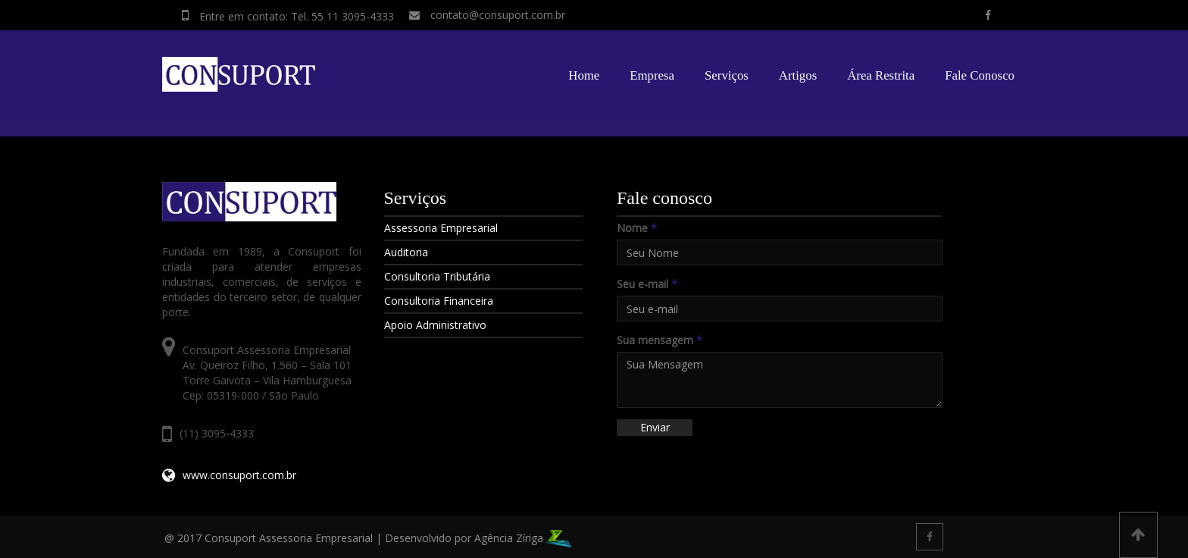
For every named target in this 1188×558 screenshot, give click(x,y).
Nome (637, 228)
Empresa (652, 75)
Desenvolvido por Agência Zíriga (478, 538)
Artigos (798, 75)
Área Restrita (880, 75)
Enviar (655, 427)
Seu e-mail (647, 284)
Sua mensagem (659, 340)
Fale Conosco (979, 75)
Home (583, 75)
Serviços (727, 75)
